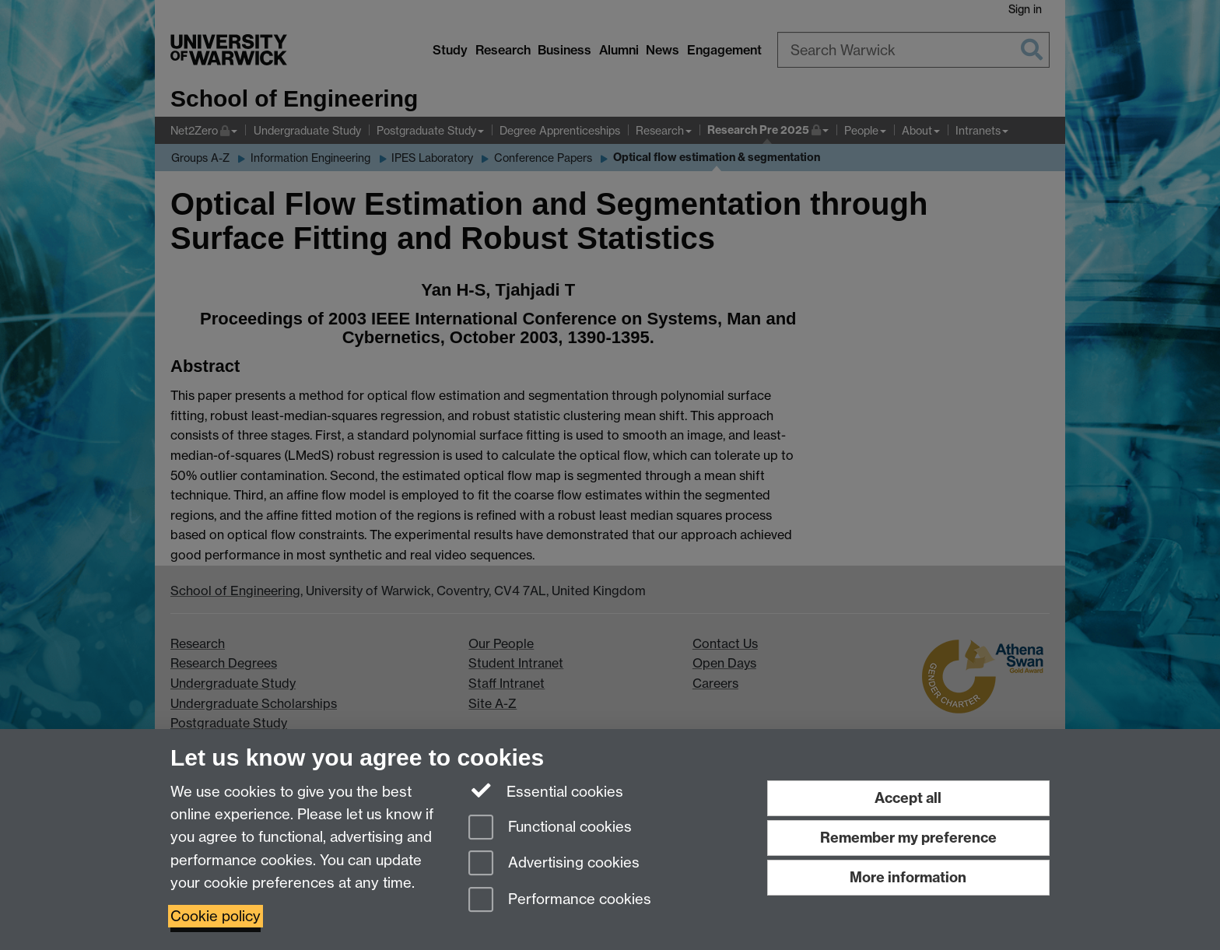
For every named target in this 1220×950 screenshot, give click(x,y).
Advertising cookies (554, 864)
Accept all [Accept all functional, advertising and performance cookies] (908, 798)
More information (908, 877)
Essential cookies (545, 790)
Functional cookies (550, 828)
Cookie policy (215, 916)
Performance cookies (559, 900)
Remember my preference (908, 838)
